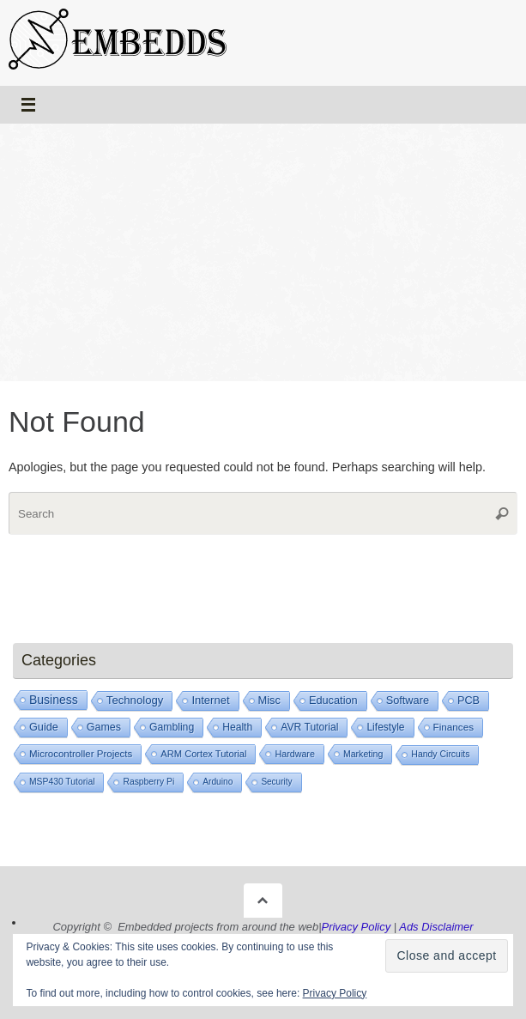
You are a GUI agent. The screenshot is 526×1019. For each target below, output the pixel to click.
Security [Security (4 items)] (276, 781)
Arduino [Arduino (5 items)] (218, 781)
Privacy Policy (335, 993)
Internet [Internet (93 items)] (210, 700)
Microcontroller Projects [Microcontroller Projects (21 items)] (80, 754)
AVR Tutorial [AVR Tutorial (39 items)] (309, 727)
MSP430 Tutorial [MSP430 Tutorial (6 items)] (61, 781)
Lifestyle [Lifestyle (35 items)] (385, 727)
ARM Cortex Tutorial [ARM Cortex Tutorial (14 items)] (203, 754)
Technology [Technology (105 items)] (135, 700)
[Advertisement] (263, 252)
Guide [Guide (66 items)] (43, 727)
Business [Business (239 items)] (53, 700)
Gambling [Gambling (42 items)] (171, 727)
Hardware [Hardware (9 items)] (294, 754)
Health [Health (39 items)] (237, 727)
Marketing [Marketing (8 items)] (363, 754)
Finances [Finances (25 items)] (453, 726)
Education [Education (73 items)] (333, 700)
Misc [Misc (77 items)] (269, 700)
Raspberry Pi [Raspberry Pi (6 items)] (148, 781)
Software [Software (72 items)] (407, 700)
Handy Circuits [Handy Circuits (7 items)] (440, 754)
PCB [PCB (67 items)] (468, 700)
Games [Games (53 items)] (104, 727)
